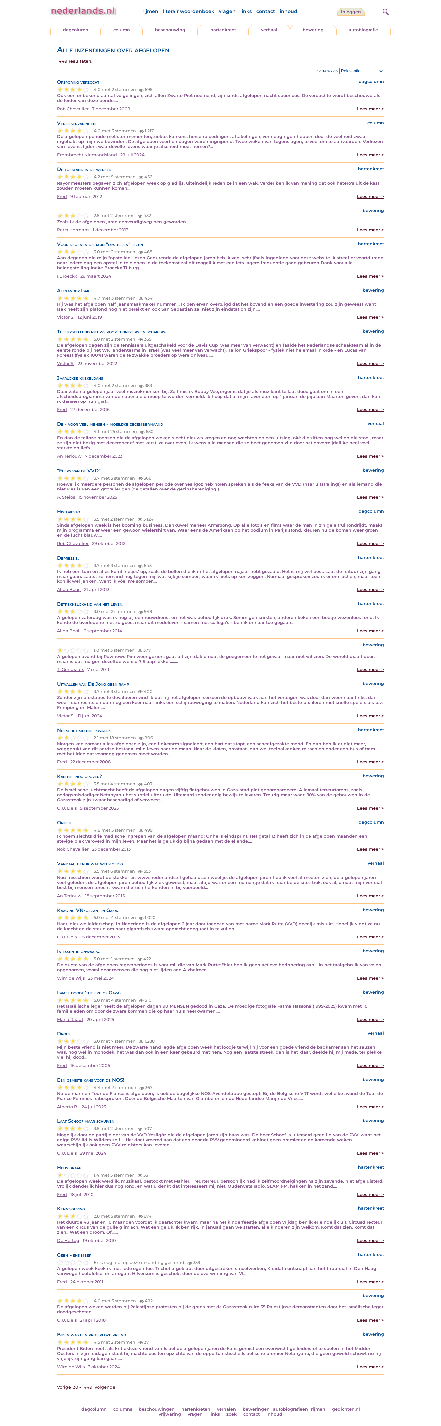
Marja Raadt (70, 1019)
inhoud (288, 11)
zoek (231, 1414)
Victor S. (65, 317)
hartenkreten (195, 1409)
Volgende (104, 1387)
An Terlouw (69, 456)
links (246, 11)
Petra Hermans (73, 229)
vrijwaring (170, 1414)
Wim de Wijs (71, 978)
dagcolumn (75, 29)
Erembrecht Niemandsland (87, 154)
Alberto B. (67, 1106)
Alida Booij (69, 589)
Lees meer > (370, 108)
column (121, 29)
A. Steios (66, 497)
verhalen (226, 1409)
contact (265, 11)
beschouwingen (157, 1409)
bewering (313, 29)
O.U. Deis (67, 808)
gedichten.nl (346, 1409)
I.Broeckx (67, 276)
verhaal (269, 29)
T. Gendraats (70, 669)
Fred (62, 196)
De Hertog (68, 1240)
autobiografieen (290, 1409)
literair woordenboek (188, 11)
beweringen (256, 1409)
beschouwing (170, 29)
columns (122, 1409)
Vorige (64, 1387)
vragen (227, 11)
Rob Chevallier (73, 108)
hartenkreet (223, 29)
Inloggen (351, 11)
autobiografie (363, 29)
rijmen (150, 11)
